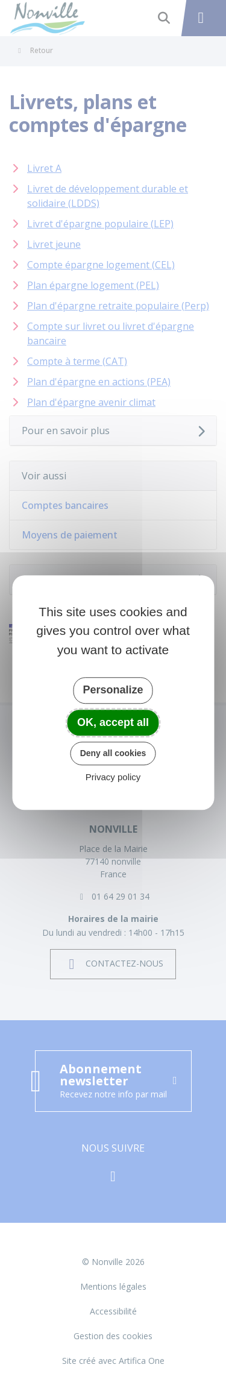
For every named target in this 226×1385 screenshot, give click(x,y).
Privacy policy (113, 777)
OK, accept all (113, 722)
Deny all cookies (113, 753)
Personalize (113, 690)
